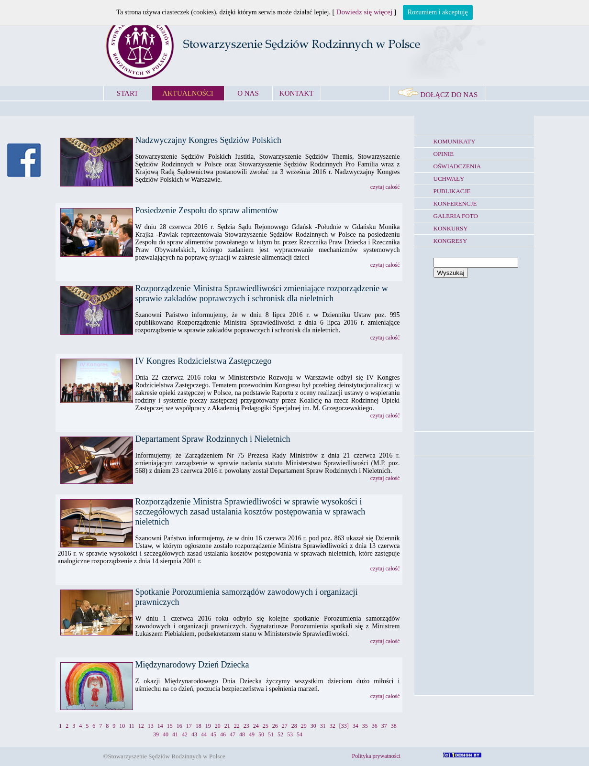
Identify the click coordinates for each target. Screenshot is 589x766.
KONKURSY (450, 228)
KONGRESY (450, 240)
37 (384, 725)
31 (323, 725)
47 (232, 734)
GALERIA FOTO (455, 215)
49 (252, 734)
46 (223, 734)
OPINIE (443, 153)
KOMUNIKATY (454, 141)
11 (131, 725)
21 (227, 725)
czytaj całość (385, 187)
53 (290, 734)
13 (151, 725)
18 (198, 725)
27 (285, 725)
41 (175, 734)
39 (156, 734)
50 (261, 734)
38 (394, 725)
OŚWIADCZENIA (457, 166)
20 (218, 725)
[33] (344, 725)
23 (246, 725)
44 (204, 734)
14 (160, 725)
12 (141, 725)
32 (332, 725)
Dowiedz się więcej (364, 12)
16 (179, 725)
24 (256, 725)
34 (355, 725)
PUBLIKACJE (452, 191)
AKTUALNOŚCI (187, 93)
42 (185, 734)
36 (375, 725)
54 (299, 734)
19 (208, 725)
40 (165, 734)
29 (304, 725)
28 (294, 725)
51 (271, 734)
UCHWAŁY (449, 178)
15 (170, 725)
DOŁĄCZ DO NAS (438, 94)
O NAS (248, 93)
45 (213, 734)
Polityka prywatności (376, 756)
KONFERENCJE (455, 203)
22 (237, 725)
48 (242, 734)
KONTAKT (296, 93)
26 (275, 725)
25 (265, 725)
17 (189, 725)
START (127, 93)
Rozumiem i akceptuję (438, 12)
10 (122, 725)
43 (194, 734)
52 (280, 734)
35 (365, 725)
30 (313, 725)
